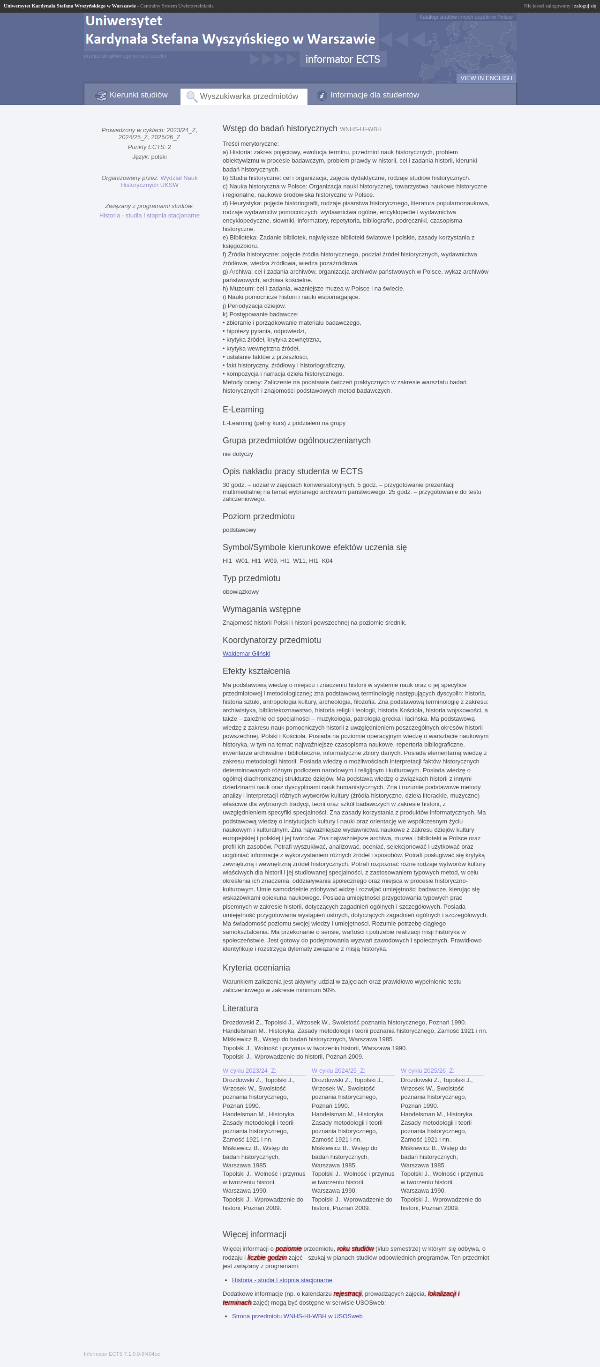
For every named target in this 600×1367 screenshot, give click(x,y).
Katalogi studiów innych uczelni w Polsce (466, 17)
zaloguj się (585, 5)
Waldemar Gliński (246, 653)
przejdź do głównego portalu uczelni (125, 56)
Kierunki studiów (139, 94)
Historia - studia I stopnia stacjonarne (149, 215)
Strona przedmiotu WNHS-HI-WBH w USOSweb (297, 1316)
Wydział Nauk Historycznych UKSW (158, 181)
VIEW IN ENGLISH (486, 78)
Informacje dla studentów (374, 94)
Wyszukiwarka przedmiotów (249, 96)
